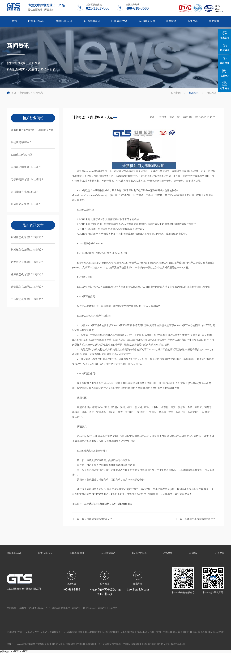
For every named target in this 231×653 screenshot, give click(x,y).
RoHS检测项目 (91, 21)
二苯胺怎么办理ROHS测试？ (27, 299)
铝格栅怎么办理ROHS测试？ (27, 237)
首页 (14, 21)
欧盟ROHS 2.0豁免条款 (195, 632)
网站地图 (11, 608)
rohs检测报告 (127, 632)
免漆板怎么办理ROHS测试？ (27, 274)
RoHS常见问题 (146, 21)
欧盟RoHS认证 (36, 21)
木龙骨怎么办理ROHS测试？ (27, 262)
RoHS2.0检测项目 (110, 632)
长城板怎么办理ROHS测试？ (27, 249)
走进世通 (214, 21)
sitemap (55, 608)
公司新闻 (176, 92)
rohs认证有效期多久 (51, 632)
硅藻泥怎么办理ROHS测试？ (27, 286)
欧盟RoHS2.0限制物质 (64, 644)
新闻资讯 (192, 21)
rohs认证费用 (32, 632)
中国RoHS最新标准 (172, 632)
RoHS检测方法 (119, 21)
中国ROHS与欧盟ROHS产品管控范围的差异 (99, 644)
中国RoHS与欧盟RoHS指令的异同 (139, 644)
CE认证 (15, 651)
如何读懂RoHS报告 (122, 503)
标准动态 (38, 92)
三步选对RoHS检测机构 (96, 503)
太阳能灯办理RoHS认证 (24, 191)
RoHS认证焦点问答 (22, 154)
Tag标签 (22, 608)
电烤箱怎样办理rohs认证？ (26, 167)
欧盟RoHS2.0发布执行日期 (171, 644)
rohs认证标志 (69, 632)
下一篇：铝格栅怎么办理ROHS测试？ (195, 519)
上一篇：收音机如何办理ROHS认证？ (92, 519)
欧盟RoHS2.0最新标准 (89, 632)
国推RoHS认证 (64, 21)
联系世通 (171, 21)
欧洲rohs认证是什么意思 (149, 632)
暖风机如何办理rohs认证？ (26, 204)
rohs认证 (76, 608)
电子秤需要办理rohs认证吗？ (27, 179)
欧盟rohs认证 (89, 608)
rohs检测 (113, 608)
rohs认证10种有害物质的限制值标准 (33, 644)
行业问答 (211, 92)
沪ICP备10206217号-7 (39, 608)
